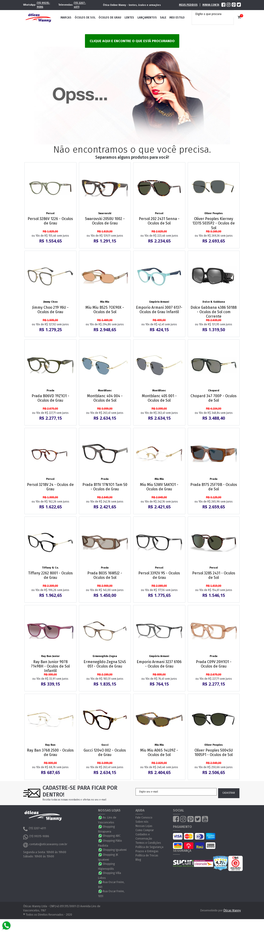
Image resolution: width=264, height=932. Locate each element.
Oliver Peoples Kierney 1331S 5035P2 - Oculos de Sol (213, 223)
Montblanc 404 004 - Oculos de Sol (105, 398)
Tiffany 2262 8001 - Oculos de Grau (50, 575)
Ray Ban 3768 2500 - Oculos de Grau (50, 752)
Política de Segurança (149, 847)
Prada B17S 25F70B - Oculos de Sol (213, 486)
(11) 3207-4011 (80, 4)
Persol (50, 213)
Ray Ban (50, 744)
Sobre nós (142, 821)
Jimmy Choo (50, 301)
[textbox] (214, 14)
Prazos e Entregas (147, 851)
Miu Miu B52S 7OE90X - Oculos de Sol (104, 309)
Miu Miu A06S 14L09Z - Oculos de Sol (159, 752)
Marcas (66, 17)
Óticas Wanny (232, 910)
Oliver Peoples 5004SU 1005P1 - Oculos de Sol (213, 752)
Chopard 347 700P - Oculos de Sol (214, 398)
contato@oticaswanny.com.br (45, 845)
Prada (50, 390)
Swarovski (104, 213)
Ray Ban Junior (50, 656)
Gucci (104, 744)
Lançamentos (147, 17)
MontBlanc (105, 390)
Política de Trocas (147, 855)
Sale (163, 17)
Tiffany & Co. (50, 567)
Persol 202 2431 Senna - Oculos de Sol (159, 220)
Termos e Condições (148, 842)
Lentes (129, 17)
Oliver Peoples (213, 213)
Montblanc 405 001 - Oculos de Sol (159, 398)
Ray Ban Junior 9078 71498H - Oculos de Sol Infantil (50, 666)
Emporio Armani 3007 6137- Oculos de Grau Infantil (159, 309)
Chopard (213, 390)
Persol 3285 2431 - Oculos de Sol (213, 575)
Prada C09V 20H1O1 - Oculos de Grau (213, 664)
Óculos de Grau (110, 17)
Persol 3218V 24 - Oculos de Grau (50, 486)
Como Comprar (145, 830)
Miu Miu (104, 301)
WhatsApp (100, 817)
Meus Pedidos (188, 4)
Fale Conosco (144, 817)
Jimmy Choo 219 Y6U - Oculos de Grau (50, 309)
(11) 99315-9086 (43, 4)
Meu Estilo (177, 17)
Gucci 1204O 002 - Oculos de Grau (105, 752)
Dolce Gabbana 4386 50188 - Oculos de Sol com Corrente (214, 312)
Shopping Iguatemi (115, 849)
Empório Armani (159, 301)
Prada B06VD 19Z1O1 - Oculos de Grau (50, 398)
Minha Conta (210, 4)
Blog (138, 859)
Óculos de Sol (85, 17)
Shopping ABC (112, 835)
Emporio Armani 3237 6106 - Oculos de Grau (159, 664)
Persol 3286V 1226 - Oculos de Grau (50, 220)
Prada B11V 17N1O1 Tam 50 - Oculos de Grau (104, 486)
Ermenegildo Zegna (105, 656)
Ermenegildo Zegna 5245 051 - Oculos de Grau (105, 664)
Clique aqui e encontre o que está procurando (132, 41)
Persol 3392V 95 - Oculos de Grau (159, 575)
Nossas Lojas (144, 826)
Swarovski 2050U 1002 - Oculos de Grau (105, 220)
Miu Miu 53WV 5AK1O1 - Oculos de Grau (159, 486)
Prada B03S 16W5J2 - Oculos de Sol (104, 575)
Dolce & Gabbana (213, 301)
